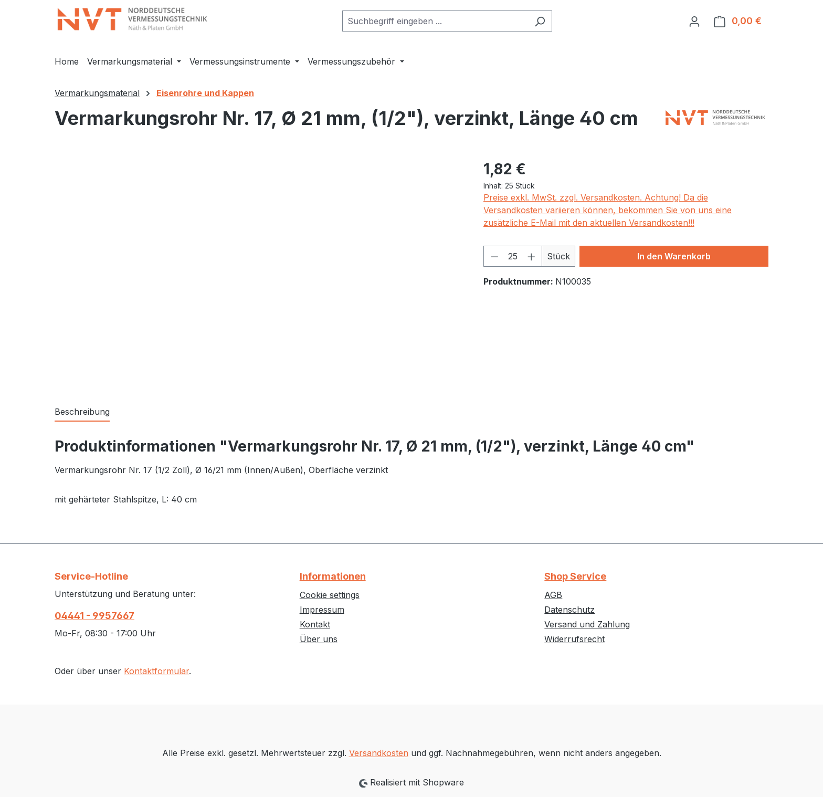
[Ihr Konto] (694, 21)
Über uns (318, 639)
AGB (553, 595)
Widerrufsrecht (574, 639)
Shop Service (575, 576)
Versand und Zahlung (587, 624)
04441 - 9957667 (94, 615)
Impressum (322, 609)
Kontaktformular (156, 671)
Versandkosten (378, 753)
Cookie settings (330, 595)
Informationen (333, 576)
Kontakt (315, 624)
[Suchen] (539, 21)
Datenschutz (569, 609)
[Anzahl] (512, 256)
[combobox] (435, 21)
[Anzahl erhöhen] (532, 256)
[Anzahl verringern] (494, 256)
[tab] (82, 412)
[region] (258, 271)
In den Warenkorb (674, 256)
